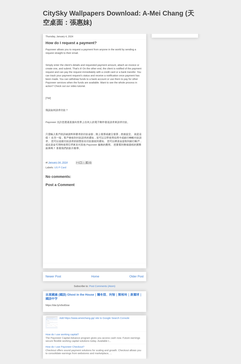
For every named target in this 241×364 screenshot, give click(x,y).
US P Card (60, 167)
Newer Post (53, 276)
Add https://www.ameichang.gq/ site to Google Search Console (94, 318)
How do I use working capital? (62, 334)
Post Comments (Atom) (102, 286)
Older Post (136, 276)
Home (95, 276)
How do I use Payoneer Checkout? (65, 346)
